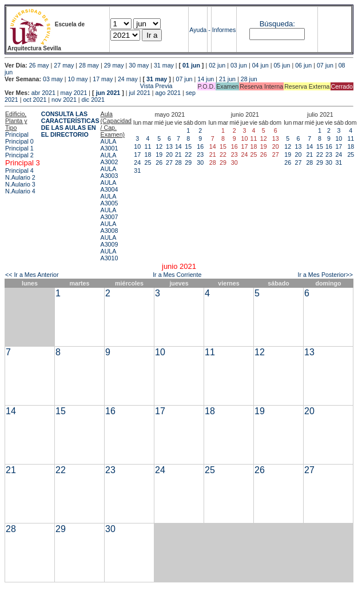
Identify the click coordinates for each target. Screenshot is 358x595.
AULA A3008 (109, 227)
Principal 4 (19, 170)
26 (159, 162)
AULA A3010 (109, 254)
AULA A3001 (109, 145)
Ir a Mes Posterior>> (325, 274)
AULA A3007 (109, 213)
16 (200, 146)
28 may (89, 65)
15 (188, 146)
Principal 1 (19, 148)
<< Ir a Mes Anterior (32, 274)
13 (169, 146)
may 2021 (74, 92)
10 (137, 146)
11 (148, 146)
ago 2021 (168, 92)
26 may (39, 65)
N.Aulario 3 (20, 184)
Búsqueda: (277, 23)
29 (188, 162)
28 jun (249, 79)
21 (178, 154)
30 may (139, 65)
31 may (164, 65)
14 (178, 146)
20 (169, 154)
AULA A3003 (109, 172)
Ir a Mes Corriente (177, 274)
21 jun (227, 79)
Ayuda (197, 29)
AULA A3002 (109, 158)
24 (137, 162)
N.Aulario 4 (20, 191)
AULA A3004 (109, 186)
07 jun (325, 65)
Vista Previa (89, 85)
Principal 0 (19, 141)
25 (148, 162)
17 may (103, 79)
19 (159, 154)
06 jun (303, 65)
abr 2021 (43, 92)
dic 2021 (93, 99)
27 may (64, 65)
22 (188, 154)
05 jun (281, 65)
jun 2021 (108, 92)
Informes (224, 29)
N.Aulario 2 (20, 177)
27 (169, 162)
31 (137, 170)
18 (148, 154)
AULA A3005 (109, 200)
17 (137, 154)
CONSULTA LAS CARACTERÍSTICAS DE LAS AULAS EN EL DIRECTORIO (70, 124)
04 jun (260, 65)
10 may (78, 79)
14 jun (205, 79)
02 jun (217, 65)
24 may (128, 79)
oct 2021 (34, 99)
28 (178, 162)
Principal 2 (19, 155)
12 (159, 146)
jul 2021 (139, 92)
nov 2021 (64, 99)
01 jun (191, 65)
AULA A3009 (109, 241)
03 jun (238, 65)
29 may (114, 65)
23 (200, 154)
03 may (53, 79)
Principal (17, 134)
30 (200, 162)
